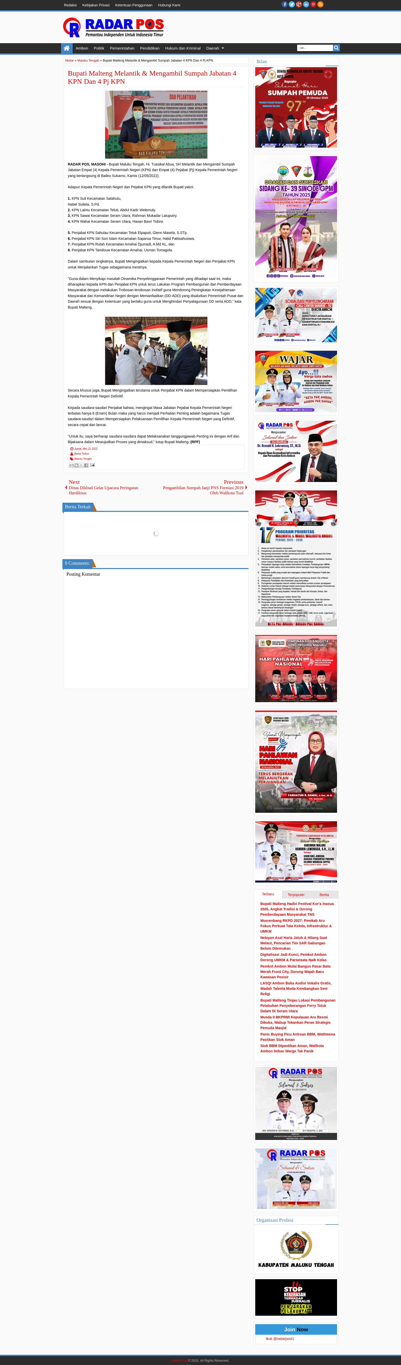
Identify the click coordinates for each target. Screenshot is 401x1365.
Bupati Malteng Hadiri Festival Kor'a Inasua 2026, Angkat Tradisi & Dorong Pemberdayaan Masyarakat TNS (297, 909)
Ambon (82, 48)
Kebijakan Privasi (95, 5)
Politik (99, 48)
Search (336, 47)
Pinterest (313, 4)
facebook (285, 4)
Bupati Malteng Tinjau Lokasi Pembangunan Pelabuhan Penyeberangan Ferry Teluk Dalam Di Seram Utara (298, 1005)
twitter (292, 4)
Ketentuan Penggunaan (133, 5)
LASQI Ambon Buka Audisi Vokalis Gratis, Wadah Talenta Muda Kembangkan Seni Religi (296, 988)
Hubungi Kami (169, 5)
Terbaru (268, 894)
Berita (324, 895)
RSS (320, 4)
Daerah (212, 48)
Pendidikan (150, 48)
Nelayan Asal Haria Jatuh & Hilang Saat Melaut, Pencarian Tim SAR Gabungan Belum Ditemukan (293, 943)
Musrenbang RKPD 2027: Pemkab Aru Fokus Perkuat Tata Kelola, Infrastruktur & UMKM (296, 926)
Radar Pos (179, 1360)
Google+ (299, 4)
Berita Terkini (81, 453)
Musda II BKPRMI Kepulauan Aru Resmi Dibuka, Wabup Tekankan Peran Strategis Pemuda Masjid (295, 1022)
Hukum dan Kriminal (183, 48)
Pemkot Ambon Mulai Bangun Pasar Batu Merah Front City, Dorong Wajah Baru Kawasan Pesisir (295, 971)
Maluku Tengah (83, 458)
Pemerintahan (122, 48)
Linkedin (306, 4)
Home (67, 48)
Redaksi (70, 5)
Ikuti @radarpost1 (280, 1339)
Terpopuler (296, 895)
